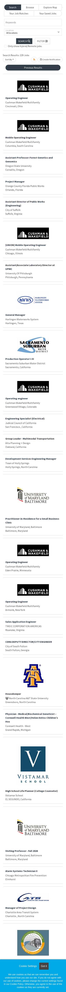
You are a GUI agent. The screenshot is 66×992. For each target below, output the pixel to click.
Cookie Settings (28, 966)
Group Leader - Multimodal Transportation (29, 438)
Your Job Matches (18, 13)
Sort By (8, 59)
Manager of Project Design (20, 907)
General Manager (15, 314)
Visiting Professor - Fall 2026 (21, 850)
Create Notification (50, 59)
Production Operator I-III (19, 358)
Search (12, 7)
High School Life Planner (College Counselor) (31, 790)
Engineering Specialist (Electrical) (25, 418)
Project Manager (15, 181)
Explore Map (50, 7)
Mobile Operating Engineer (20, 137)
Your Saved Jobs (47, 13)
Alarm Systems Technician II (21, 871)
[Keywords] (33, 22)
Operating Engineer (16, 98)
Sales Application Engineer (20, 621)
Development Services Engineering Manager (30, 458)
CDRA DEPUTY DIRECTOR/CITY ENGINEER (28, 641)
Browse (30, 7)
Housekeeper (13, 693)
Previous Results (33, 67)
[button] (42, 41)
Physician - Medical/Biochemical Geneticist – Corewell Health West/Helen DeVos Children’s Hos (31, 717)
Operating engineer (16, 398)
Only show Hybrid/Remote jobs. (25, 46)
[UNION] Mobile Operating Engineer (25, 245)
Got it (44, 966)
